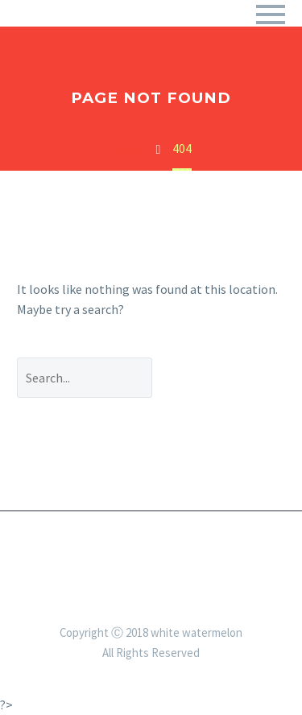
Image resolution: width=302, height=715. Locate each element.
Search (231, 377)
